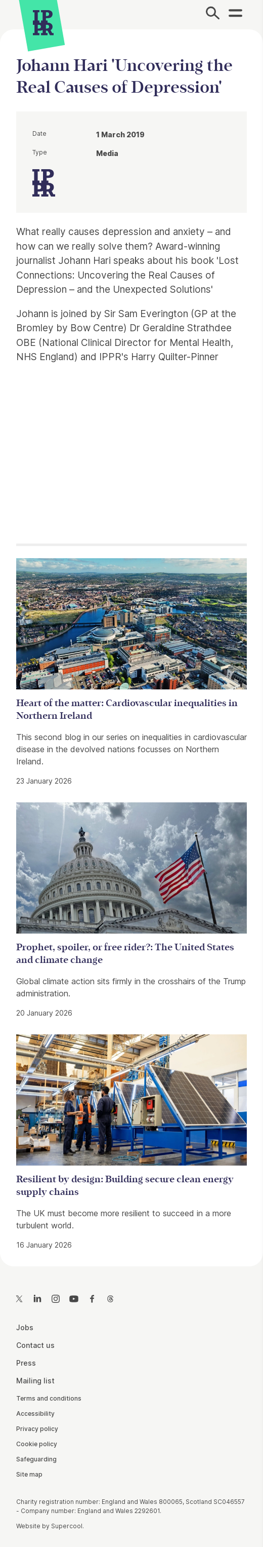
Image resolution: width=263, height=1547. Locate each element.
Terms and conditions (48, 1398)
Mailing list (35, 1380)
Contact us (35, 1345)
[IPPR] (43, 22)
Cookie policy (36, 1444)
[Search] (212, 14)
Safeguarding (36, 1459)
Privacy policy (37, 1429)
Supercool (66, 1526)
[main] (131, 639)
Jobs (24, 1327)
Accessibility (35, 1413)
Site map (29, 1474)
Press (26, 1363)
